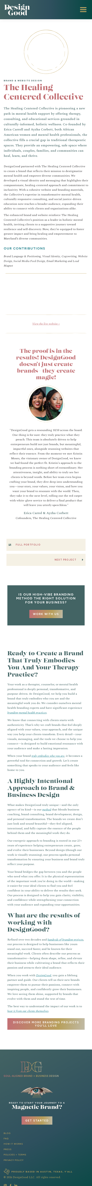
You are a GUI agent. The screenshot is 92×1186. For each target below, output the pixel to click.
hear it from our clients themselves (27, 1011)
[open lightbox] (25, 283)
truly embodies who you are (48, 756)
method (46, 809)
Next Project (65, 559)
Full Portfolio (28, 544)
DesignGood (43, 975)
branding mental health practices (27, 712)
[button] (83, 10)
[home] (17, 10)
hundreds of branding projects (65, 939)
